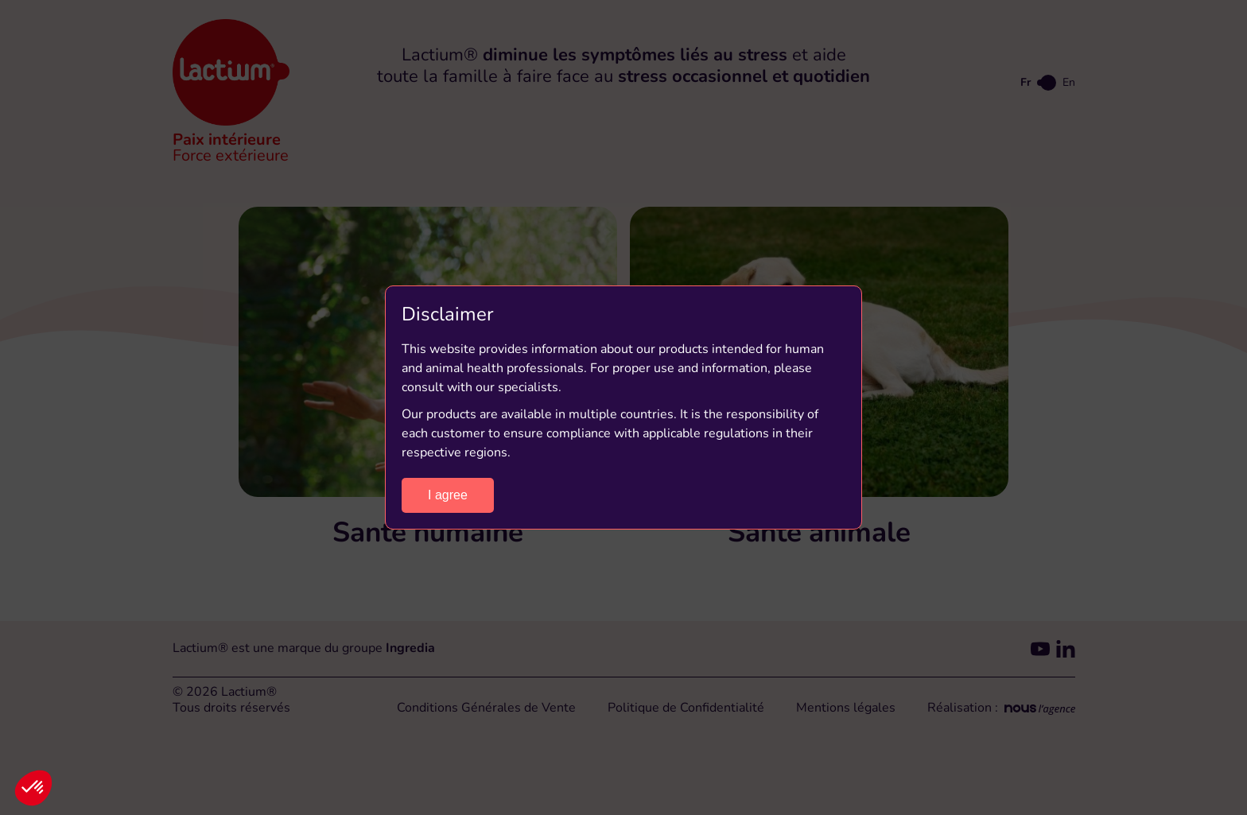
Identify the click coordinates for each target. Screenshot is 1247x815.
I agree (448, 495)
